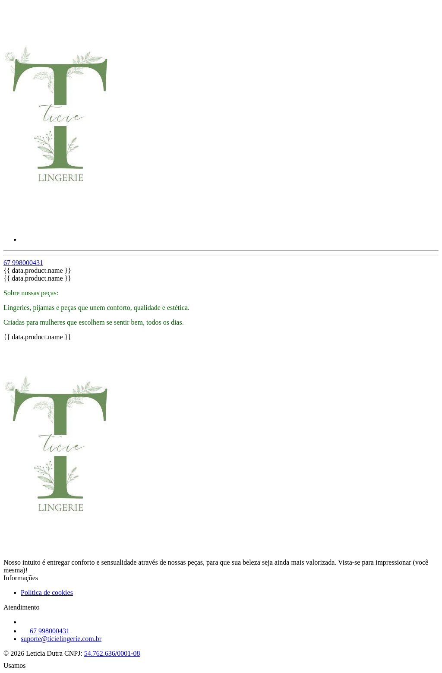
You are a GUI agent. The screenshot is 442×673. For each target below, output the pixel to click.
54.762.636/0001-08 (112, 653)
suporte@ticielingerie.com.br (61, 638)
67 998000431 (23, 262)
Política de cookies (47, 592)
